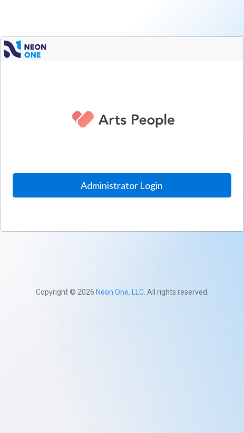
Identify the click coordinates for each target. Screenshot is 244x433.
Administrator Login (122, 185)
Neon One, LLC (120, 292)
